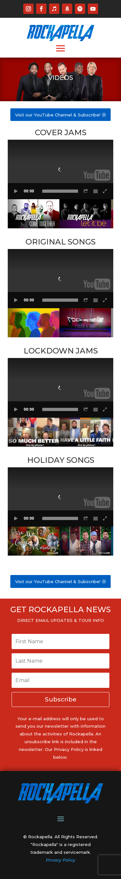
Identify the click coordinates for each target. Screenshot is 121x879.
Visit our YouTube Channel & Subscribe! (57, 114)
